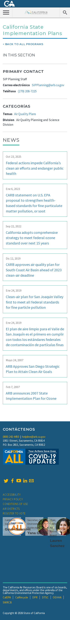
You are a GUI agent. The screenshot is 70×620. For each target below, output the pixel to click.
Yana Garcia (37, 533)
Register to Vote (14, 513)
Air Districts (11, 509)
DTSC (45, 597)
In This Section (19, 55)
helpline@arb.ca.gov (33, 436)
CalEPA (7, 597)
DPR (35, 597)
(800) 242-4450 (11, 436)
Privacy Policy (13, 499)
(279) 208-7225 (27, 91)
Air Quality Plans (25, 114)
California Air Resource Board (36, 12)
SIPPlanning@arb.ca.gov (48, 85)
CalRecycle (21, 597)
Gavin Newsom (18, 529)
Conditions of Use (15, 504)
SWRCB (7, 602)
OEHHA (57, 597)
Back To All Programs (24, 44)
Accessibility (12, 494)
